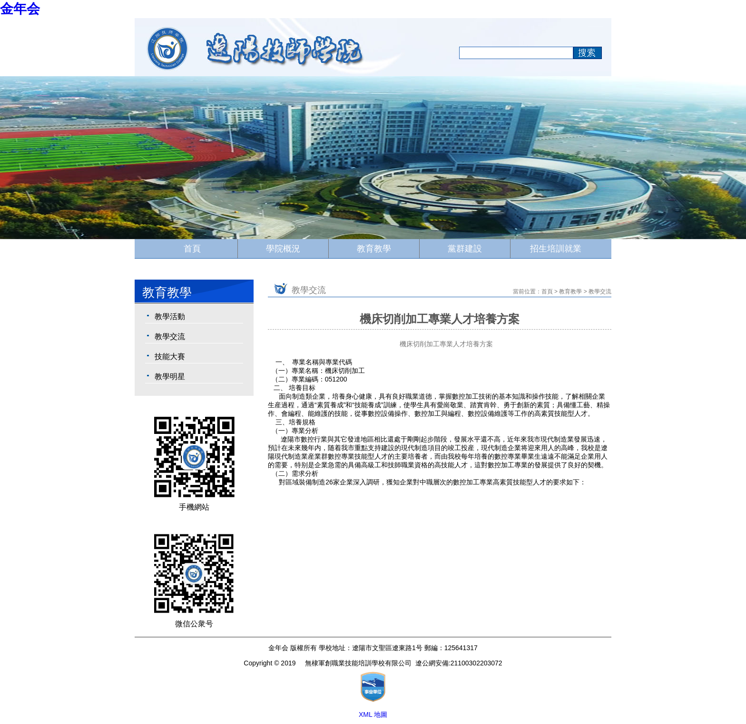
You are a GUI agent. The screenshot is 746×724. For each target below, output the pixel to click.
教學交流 (170, 336)
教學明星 (170, 376)
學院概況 (283, 248)
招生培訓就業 (555, 248)
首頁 (192, 248)
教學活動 (170, 316)
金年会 (20, 8)
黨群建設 (465, 248)
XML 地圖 (373, 714)
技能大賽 (170, 356)
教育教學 (374, 248)
